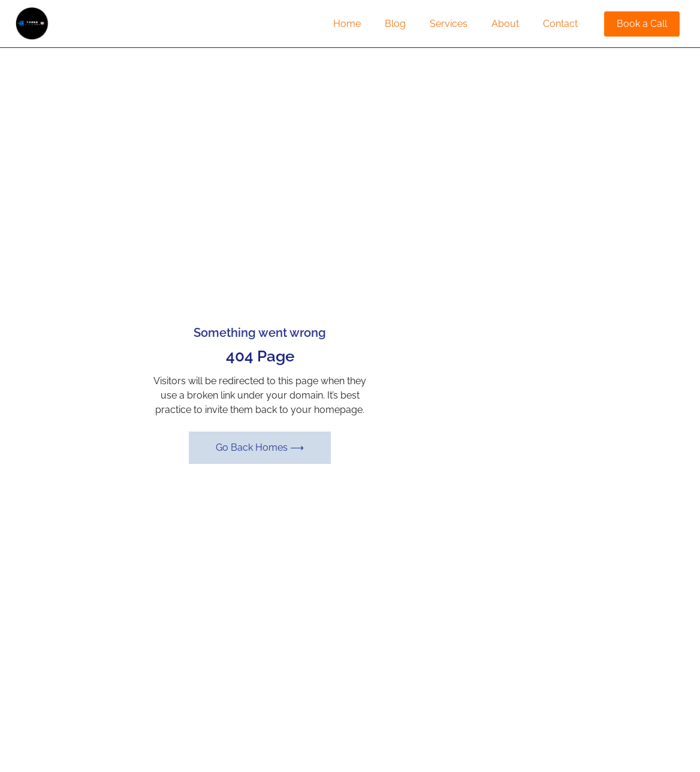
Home (347, 23)
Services (448, 23)
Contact (560, 23)
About (505, 23)
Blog (395, 23)
